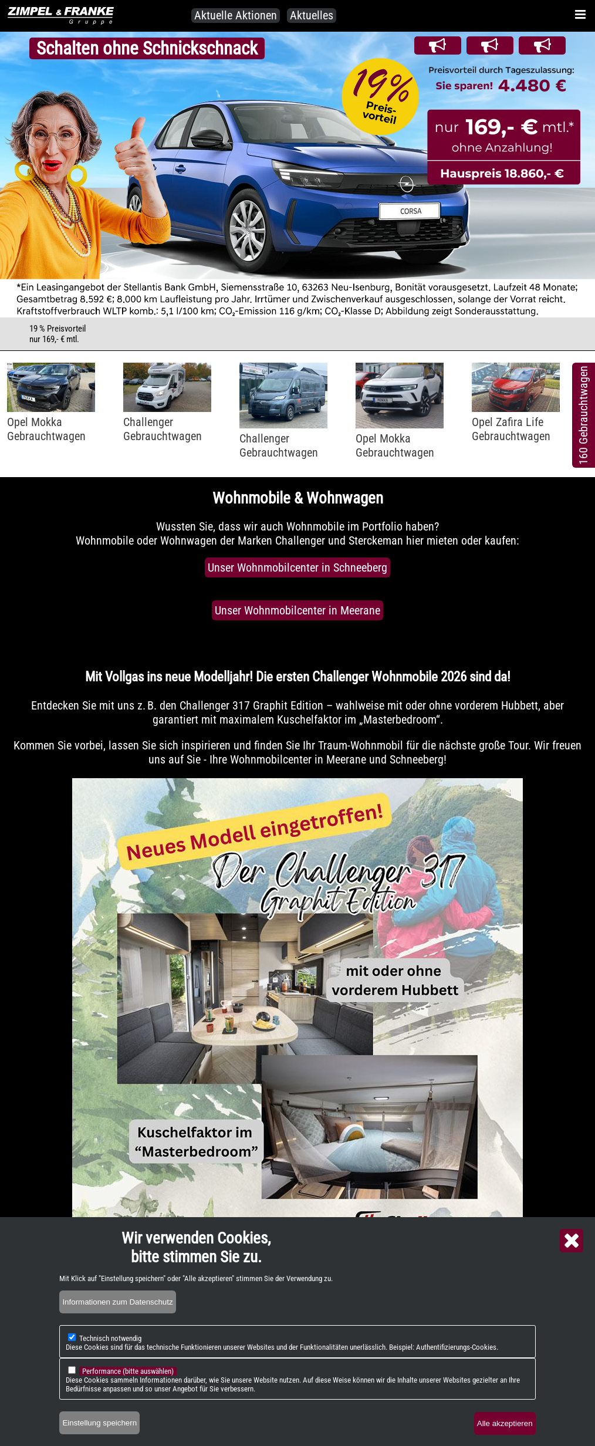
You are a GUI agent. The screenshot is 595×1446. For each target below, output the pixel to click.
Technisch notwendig (110, 1338)
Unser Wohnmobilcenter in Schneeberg (297, 567)
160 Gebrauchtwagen (583, 415)
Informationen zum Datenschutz (117, 1302)
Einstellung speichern (99, 1422)
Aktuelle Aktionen (235, 15)
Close (571, 1240)
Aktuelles (311, 15)
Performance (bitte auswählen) (128, 1371)
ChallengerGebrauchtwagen (162, 429)
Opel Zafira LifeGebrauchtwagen (511, 429)
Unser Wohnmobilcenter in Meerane (297, 610)
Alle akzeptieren (505, 1423)
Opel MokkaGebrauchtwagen (46, 429)
